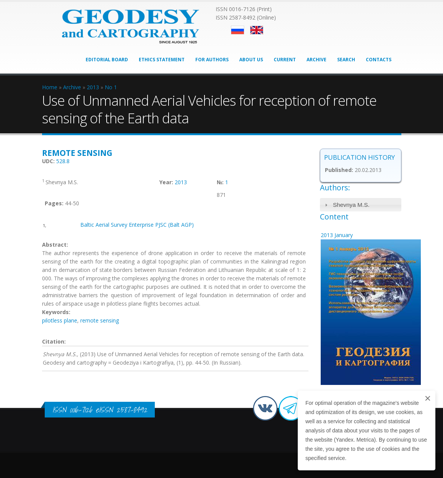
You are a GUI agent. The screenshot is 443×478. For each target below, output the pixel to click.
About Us (251, 59)
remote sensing (99, 320)
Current (285, 59)
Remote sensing (77, 152)
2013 (181, 182)
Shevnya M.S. (351, 204)
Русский (237, 30)
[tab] (360, 204)
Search (346, 59)
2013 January (337, 235)
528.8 (63, 161)
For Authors (212, 59)
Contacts (378, 59)
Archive (316, 59)
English (256, 30)
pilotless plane (59, 320)
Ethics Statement (162, 59)
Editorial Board (107, 59)
